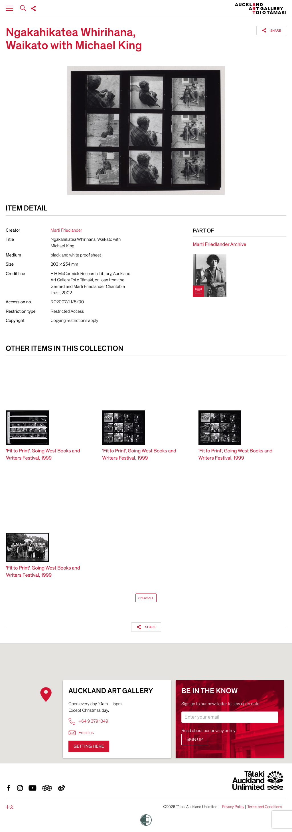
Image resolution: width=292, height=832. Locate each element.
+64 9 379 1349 (88, 721)
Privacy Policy (233, 807)
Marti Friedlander (66, 230)
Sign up (194, 739)
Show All (146, 598)
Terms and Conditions (264, 807)
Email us (81, 732)
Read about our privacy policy (208, 730)
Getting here (89, 746)
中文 (10, 807)
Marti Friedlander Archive (219, 244)
